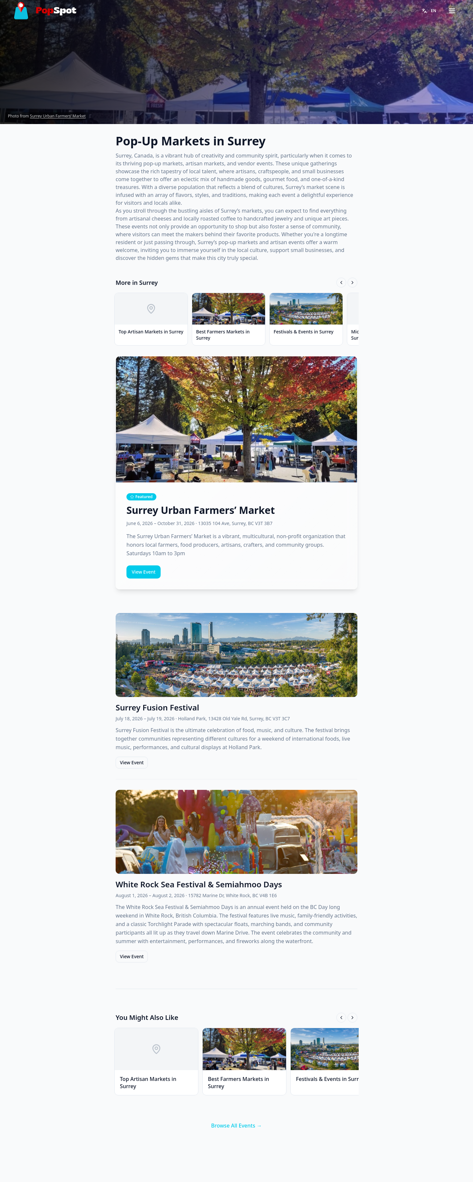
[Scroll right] (352, 282)
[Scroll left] (341, 282)
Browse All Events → (236, 1125)
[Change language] (429, 11)
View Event (143, 572)
